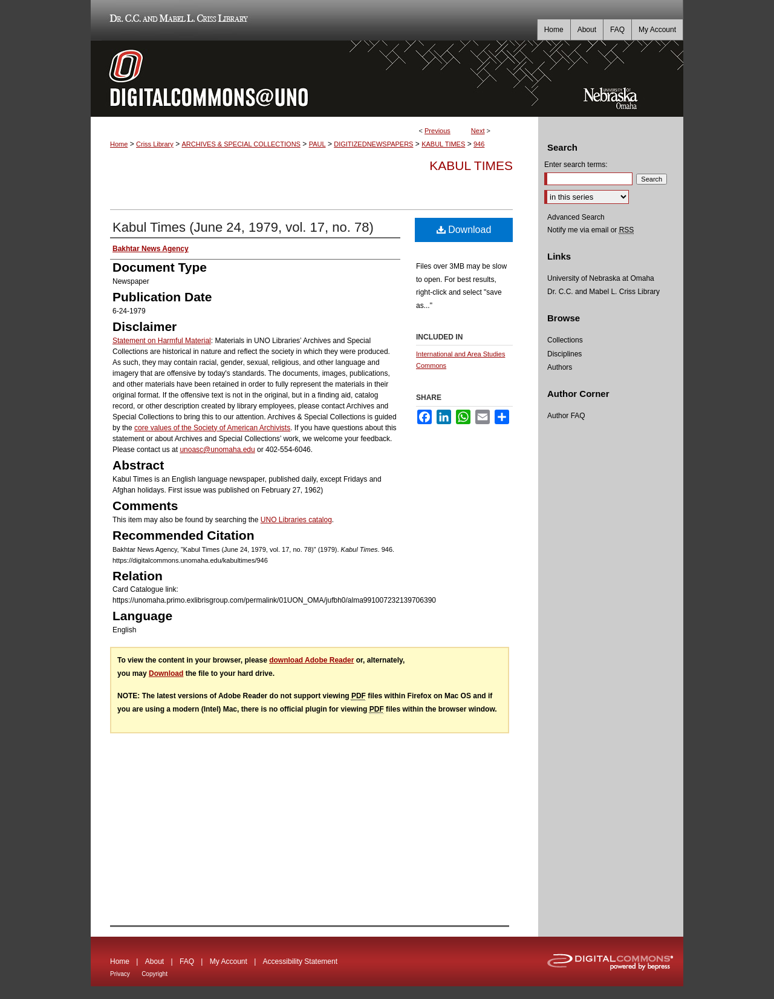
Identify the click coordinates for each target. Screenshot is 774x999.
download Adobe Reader (311, 660)
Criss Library (155, 144)
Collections (565, 340)
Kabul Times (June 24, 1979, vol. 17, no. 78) (243, 227)
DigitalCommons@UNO (314, 79)
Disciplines (564, 354)
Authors (559, 367)
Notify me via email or (590, 230)
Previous (437, 130)
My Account (228, 961)
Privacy (120, 974)
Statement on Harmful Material (161, 340)
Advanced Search (576, 217)
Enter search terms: (576, 164)
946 (478, 144)
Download (464, 229)
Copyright (154, 974)
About (154, 961)
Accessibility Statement (300, 961)
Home (119, 144)
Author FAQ (566, 415)
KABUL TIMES (443, 144)
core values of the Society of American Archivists (212, 428)
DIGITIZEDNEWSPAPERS (373, 144)
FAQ (187, 961)
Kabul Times (471, 165)
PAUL (317, 144)
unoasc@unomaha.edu (217, 449)
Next (478, 130)
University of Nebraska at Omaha (600, 278)
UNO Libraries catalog (296, 520)
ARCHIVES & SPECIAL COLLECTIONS (240, 144)
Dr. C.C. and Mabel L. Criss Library (177, 20)
